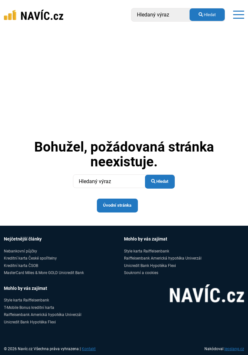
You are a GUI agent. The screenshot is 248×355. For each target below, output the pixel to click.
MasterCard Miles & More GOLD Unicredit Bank (44, 272)
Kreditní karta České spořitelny (30, 258)
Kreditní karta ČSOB (21, 265)
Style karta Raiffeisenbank (146, 251)
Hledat (207, 14)
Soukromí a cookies (141, 272)
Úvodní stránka (117, 205)
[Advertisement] (124, 78)
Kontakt (89, 349)
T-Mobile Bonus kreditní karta (29, 307)
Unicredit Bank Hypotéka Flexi (150, 265)
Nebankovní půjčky (20, 251)
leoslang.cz (234, 349)
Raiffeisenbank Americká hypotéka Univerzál (163, 258)
